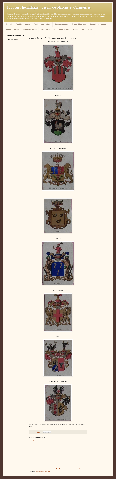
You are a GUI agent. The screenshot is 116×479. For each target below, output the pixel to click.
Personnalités (78, 29)
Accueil (9, 24)
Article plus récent (34, 468)
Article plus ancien (82, 468)
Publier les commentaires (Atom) (43, 471)
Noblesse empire (61, 24)
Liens (90, 29)
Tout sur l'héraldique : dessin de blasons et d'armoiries (48, 7)
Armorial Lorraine (79, 24)
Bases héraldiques (48, 29)
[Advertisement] (58, 454)
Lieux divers (64, 29)
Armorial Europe (12, 29)
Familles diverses (23, 24)
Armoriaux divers (30, 29)
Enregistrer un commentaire (37, 440)
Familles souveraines (42, 24)
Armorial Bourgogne (98, 24)
